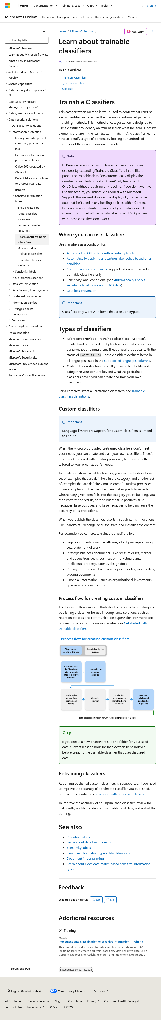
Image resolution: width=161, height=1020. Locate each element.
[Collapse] (43, 31)
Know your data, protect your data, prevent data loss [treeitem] (30, 143)
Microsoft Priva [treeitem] (18, 345)
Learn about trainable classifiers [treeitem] (32, 239)
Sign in (151, 6)
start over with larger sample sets (120, 794)
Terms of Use (13, 1007)
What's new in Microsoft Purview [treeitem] (24, 63)
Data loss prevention (81, 290)
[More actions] (152, 31)
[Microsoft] (7, 5)
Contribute (75, 1001)
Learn (62, 31)
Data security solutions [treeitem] (26, 125)
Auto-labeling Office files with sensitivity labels (100, 253)
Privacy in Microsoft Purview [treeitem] (26, 375)
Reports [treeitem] (20, 190)
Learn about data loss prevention (90, 842)
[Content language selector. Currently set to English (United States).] (24, 991)
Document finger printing (85, 858)
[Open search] (141, 5)
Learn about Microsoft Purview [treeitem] (28, 54)
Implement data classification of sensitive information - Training (101, 941)
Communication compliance (87, 269)
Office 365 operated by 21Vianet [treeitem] (30, 169)
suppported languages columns (127, 360)
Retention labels (78, 837)
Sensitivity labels (79, 847)
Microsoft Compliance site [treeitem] (25, 339)
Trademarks (34, 1007)
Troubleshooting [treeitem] (18, 333)
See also (67, 89)
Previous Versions (38, 1001)
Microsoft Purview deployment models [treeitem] (28, 366)
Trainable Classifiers (74, 77)
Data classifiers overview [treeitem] (27, 216)
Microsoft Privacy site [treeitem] (22, 351)
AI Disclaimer (13, 1001)
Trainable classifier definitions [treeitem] (29, 262)
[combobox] (27, 40)
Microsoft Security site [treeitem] (22, 357)
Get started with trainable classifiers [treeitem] (30, 251)
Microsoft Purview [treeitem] (20, 48)
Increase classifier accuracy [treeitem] (29, 228)
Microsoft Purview (81, 31)
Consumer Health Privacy (120, 1001)
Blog (57, 1001)
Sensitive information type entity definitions (98, 853)
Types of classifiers (73, 83)
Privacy (91, 1001)
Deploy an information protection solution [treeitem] (29, 157)
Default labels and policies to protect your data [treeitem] (31, 181)
